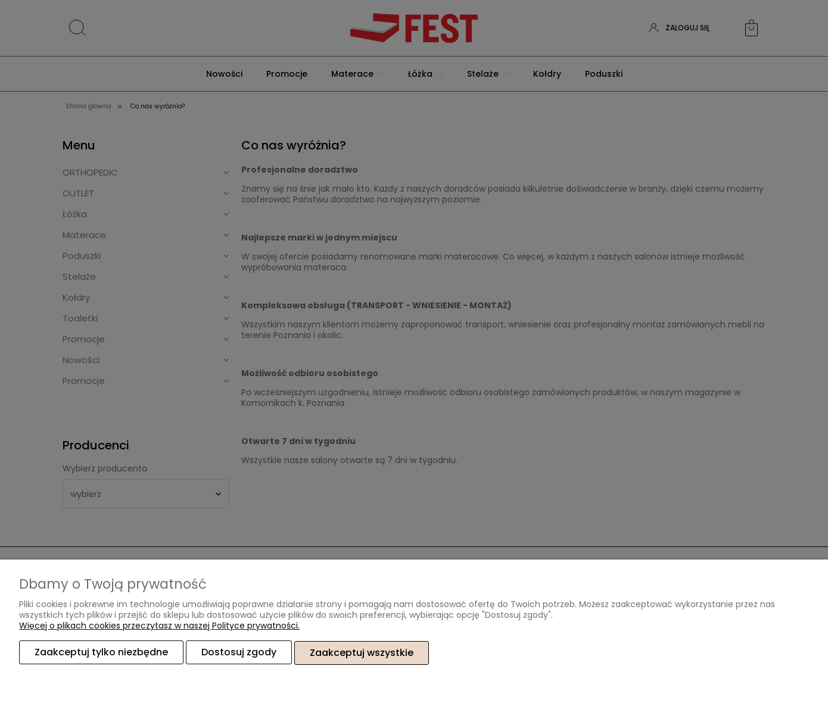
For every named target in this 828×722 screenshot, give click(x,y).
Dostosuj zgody (238, 653)
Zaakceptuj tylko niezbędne (101, 653)
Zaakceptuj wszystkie (361, 653)
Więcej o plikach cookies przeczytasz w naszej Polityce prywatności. (159, 626)
